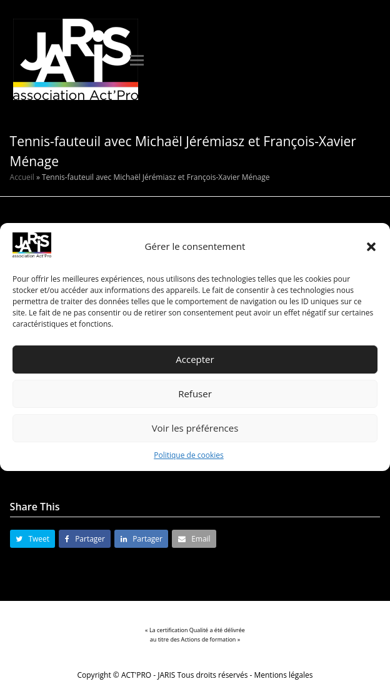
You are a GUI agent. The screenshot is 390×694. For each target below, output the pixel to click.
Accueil (22, 177)
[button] (371, 246)
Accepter (195, 360)
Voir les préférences (195, 428)
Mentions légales (283, 675)
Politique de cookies (189, 455)
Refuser (195, 394)
